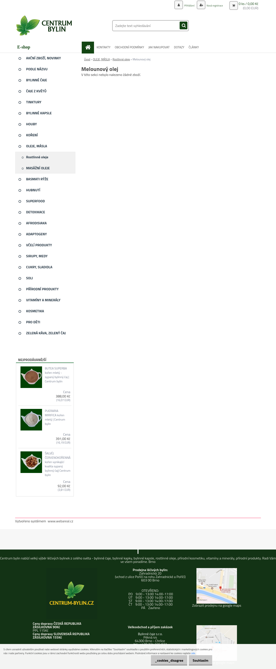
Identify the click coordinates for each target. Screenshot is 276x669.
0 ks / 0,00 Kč (248, 3)
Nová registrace (213, 5)
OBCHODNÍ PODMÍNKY (129, 47)
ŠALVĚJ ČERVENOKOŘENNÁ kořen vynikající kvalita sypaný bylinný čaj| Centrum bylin (58, 464)
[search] (183, 26)
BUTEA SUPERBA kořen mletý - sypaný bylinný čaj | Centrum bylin (57, 374)
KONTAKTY (103, 47)
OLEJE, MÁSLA (101, 59)
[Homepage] (89, 47)
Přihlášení (185, 5)
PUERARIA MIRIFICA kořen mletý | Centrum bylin (55, 417)
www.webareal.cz (60, 521)
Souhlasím (199, 660)
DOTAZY (179, 47)
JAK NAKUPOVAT (158, 47)
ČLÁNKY (194, 47)
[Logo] (44, 25)
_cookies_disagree (164, 660)
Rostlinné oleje (121, 59)
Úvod (87, 59)
